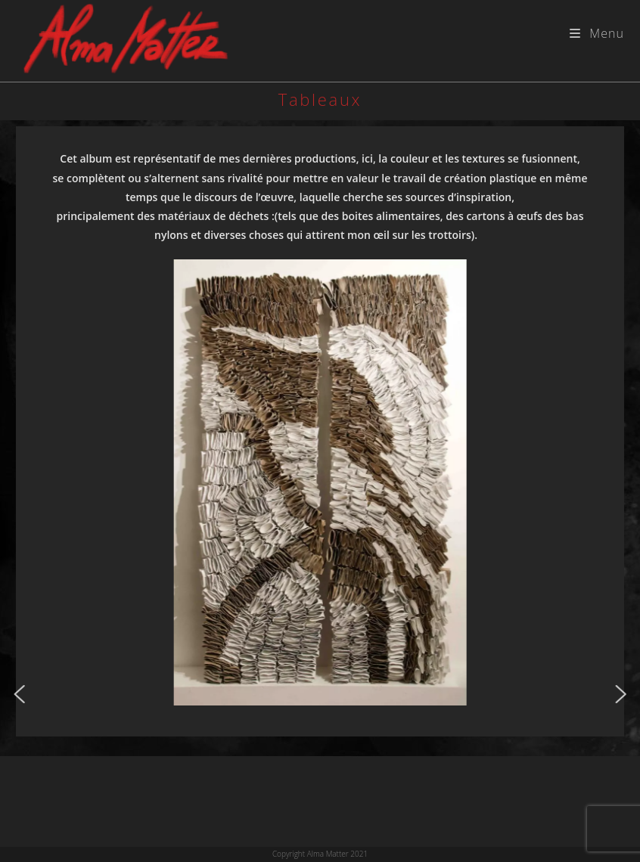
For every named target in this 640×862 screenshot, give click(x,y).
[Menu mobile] (597, 33)
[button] (20, 694)
